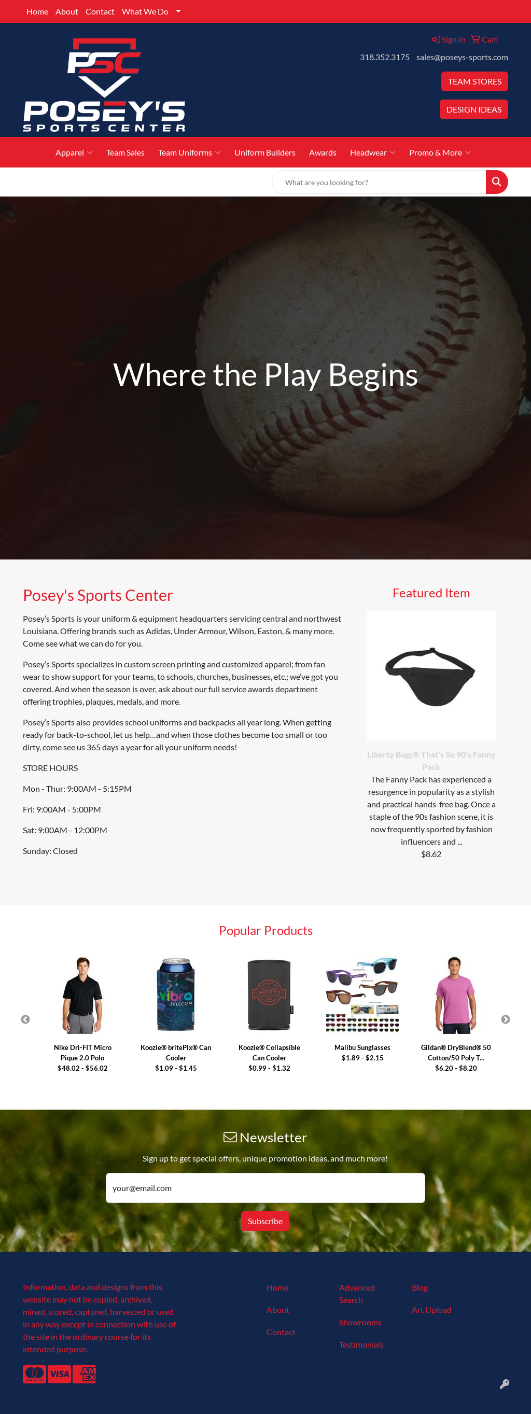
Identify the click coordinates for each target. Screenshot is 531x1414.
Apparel (74, 152)
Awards (323, 152)
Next (505, 1020)
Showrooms (360, 1322)
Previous (25, 1020)
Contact (100, 11)
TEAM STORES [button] (474, 81)
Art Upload (432, 1309)
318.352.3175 (385, 57)
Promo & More (440, 152)
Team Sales (125, 152)
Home (37, 11)
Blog (420, 1287)
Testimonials (361, 1344)
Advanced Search (357, 1293)
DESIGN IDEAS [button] (473, 109)
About (66, 11)
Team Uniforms (189, 152)
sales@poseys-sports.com (462, 57)
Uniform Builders (265, 152)
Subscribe (265, 1221)
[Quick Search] (379, 182)
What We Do (145, 11)
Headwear (373, 152)
